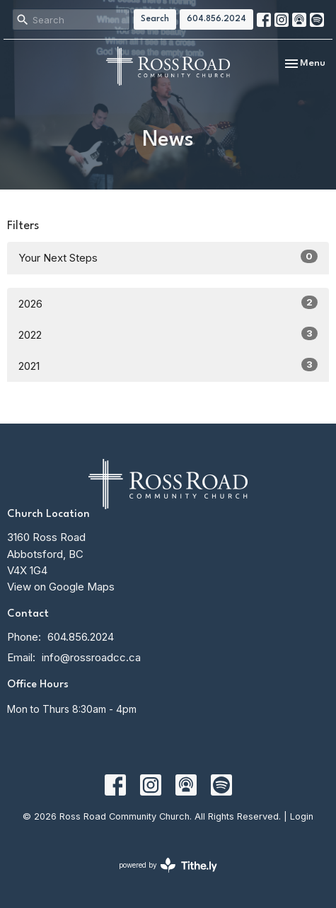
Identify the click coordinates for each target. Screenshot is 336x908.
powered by (168, 865)
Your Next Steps (168, 257)
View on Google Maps (61, 586)
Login (301, 816)
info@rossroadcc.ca (91, 657)
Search (155, 19)
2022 (168, 334)
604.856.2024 (216, 19)
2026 (168, 303)
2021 (168, 365)
